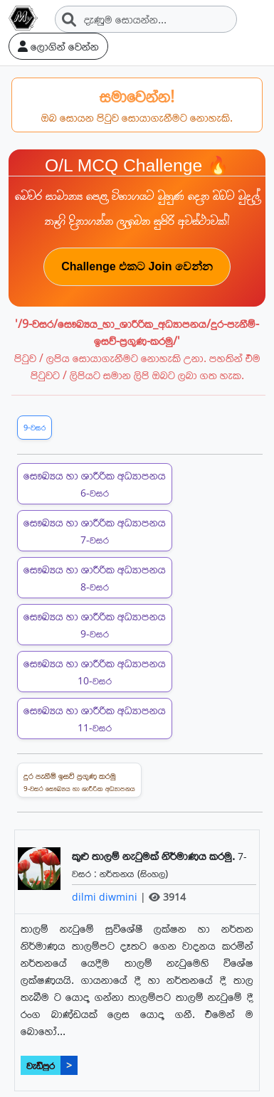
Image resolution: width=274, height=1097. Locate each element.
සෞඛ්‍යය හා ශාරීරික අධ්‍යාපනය (94, 483)
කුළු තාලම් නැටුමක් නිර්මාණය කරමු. (155, 856)
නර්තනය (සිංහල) (134, 873)
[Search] (146, 19)
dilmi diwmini (106, 896)
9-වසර (34, 427)
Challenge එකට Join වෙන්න (137, 266)
